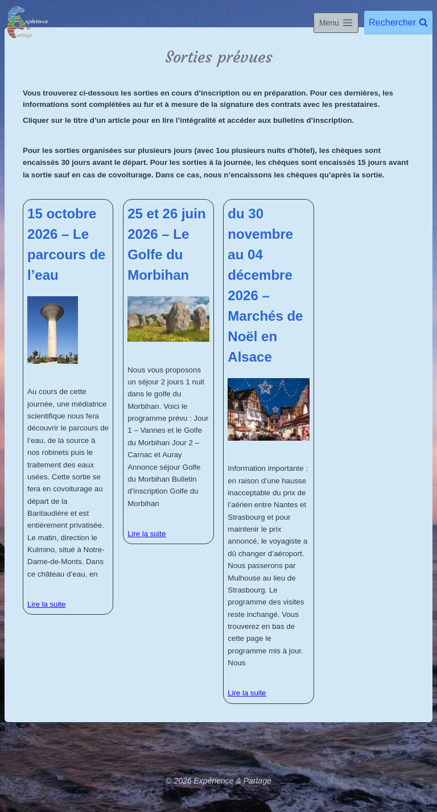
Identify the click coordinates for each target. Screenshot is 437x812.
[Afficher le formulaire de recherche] (398, 23)
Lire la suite (46, 604)
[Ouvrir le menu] (336, 23)
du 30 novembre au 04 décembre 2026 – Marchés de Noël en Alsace (265, 285)
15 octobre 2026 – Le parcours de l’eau (66, 244)
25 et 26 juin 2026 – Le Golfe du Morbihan (166, 244)
